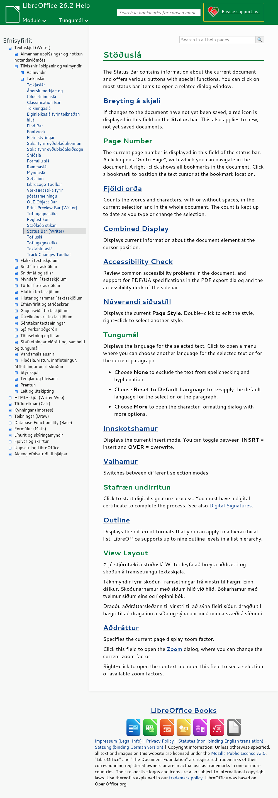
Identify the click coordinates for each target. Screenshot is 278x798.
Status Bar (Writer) (45, 231)
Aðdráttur (121, 627)
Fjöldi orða (122, 188)
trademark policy (186, 778)
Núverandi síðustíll (137, 301)
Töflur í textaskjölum (40, 285)
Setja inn (35, 178)
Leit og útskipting (37, 391)
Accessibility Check (138, 261)
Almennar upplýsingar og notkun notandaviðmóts (48, 57)
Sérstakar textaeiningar (42, 323)
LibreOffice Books (183, 710)
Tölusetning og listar (40, 336)
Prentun (28, 385)
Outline (116, 520)
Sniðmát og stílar (36, 273)
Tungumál (71, 20)
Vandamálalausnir (37, 354)
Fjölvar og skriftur (31, 441)
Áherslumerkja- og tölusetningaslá (45, 93)
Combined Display (136, 228)
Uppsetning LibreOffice (36, 448)
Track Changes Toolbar (49, 254)
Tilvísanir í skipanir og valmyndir (51, 66)
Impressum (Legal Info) (118, 741)
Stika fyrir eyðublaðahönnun (54, 143)
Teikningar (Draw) (31, 416)
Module (31, 20)
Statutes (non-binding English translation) (220, 741)
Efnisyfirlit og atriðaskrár (44, 304)
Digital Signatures (230, 505)
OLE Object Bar (42, 202)
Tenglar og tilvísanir (39, 378)
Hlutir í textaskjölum (39, 292)
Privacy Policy (160, 741)
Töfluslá (34, 237)
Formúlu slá (38, 161)
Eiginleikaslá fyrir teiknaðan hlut (53, 117)
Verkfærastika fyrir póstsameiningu (45, 193)
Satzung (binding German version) (129, 747)
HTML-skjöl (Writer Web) (39, 397)
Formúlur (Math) (30, 429)
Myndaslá (36, 173)
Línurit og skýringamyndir (38, 435)
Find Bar (35, 126)
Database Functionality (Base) (43, 422)
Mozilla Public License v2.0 (238, 753)
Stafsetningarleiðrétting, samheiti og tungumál (49, 345)
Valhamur (120, 461)
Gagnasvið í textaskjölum (44, 310)
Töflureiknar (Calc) (32, 404)
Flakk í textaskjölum (39, 260)
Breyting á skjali (132, 100)
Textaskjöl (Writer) (32, 47)
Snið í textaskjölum (38, 266)
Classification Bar (44, 102)
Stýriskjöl (29, 372)
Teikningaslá (39, 108)
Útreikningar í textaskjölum (46, 317)
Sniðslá (34, 155)
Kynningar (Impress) (33, 410)
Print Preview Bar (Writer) (52, 208)
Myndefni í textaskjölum (43, 279)
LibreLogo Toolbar (44, 184)
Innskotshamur (130, 428)
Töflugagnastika (42, 213)
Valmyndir (36, 72)
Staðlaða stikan (42, 225)
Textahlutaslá (40, 249)
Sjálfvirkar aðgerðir (38, 329)
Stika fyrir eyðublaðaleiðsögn (55, 149)
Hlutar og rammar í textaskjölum (51, 298)
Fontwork (36, 132)
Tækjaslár (35, 78)
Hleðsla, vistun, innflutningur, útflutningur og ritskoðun (45, 363)
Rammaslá (37, 167)
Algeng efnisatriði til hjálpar (40, 454)
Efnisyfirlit (17, 40)
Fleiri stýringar (41, 137)
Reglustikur (38, 219)
